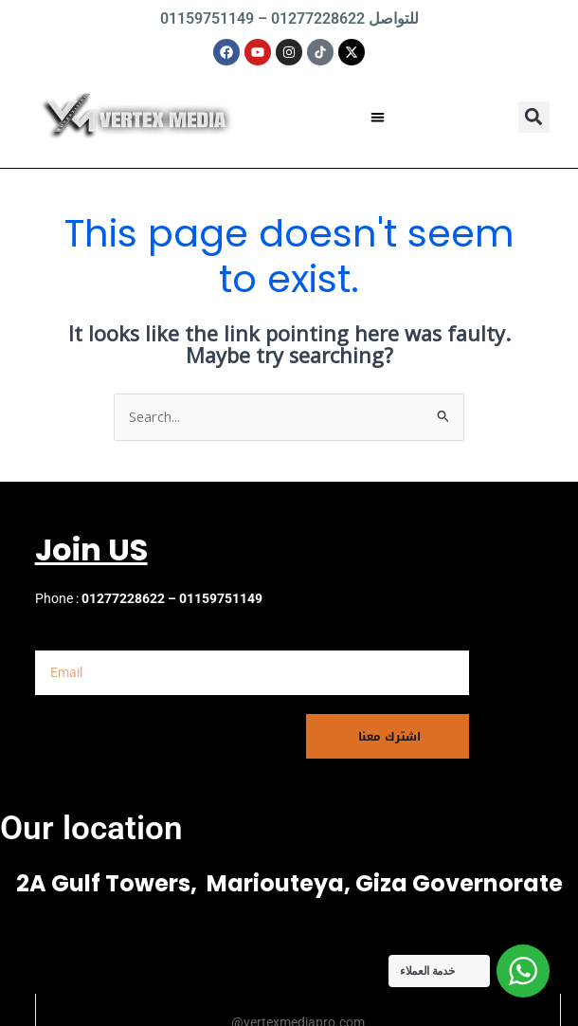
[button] (377, 117)
